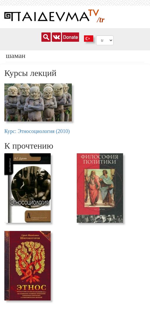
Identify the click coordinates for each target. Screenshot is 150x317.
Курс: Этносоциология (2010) (37, 131)
